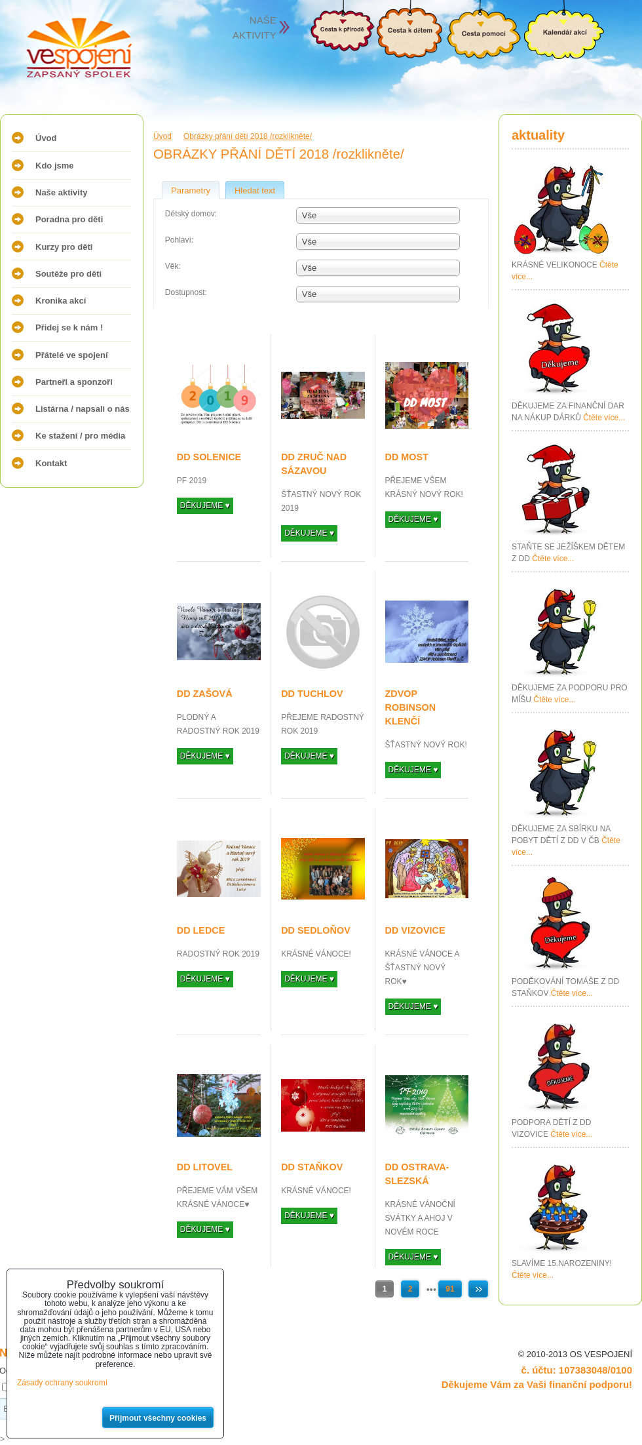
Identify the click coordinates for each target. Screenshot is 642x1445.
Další (478, 1288)
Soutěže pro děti (68, 274)
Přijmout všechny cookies (157, 1418)
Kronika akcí (60, 301)
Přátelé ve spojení (71, 355)
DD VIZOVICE (415, 930)
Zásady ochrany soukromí (62, 1382)
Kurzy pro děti (63, 247)
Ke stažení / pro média (80, 436)
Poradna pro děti (69, 219)
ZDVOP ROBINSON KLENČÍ (410, 707)
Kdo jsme (54, 165)
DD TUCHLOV (312, 693)
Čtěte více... (604, 417)
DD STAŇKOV (312, 1167)
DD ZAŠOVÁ (205, 693)
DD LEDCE (201, 930)
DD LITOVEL (205, 1167)
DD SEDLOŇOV (315, 930)
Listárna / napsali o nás (82, 409)
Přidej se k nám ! (69, 327)
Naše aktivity (61, 192)
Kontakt (51, 463)
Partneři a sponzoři (74, 382)
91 (449, 1289)
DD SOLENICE (209, 457)
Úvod (46, 138)
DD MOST (406, 457)
